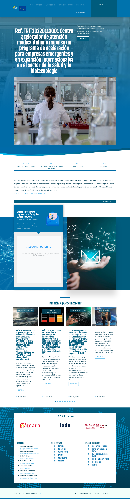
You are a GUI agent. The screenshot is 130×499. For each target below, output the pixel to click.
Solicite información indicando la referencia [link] (29, 193)
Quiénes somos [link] (51, 5)
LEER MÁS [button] (83, 38)
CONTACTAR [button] (104, 4)
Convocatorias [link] (80, 5)
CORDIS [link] (94, 465)
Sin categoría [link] (104, 310)
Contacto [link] (61, 461)
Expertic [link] (40, 493)
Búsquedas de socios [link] (25, 310)
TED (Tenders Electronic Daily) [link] (100, 455)
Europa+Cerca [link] (80, 12)
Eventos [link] (70, 5)
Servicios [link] (39, 5)
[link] (107, 201)
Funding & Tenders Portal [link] (100, 459)
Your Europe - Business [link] (99, 446)
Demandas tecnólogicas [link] (52, 311)
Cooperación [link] (62, 5)
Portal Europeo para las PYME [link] (99, 450)
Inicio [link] (31, 5)
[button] (55, 401)
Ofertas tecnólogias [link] (78, 310)
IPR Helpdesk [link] (96, 462)
